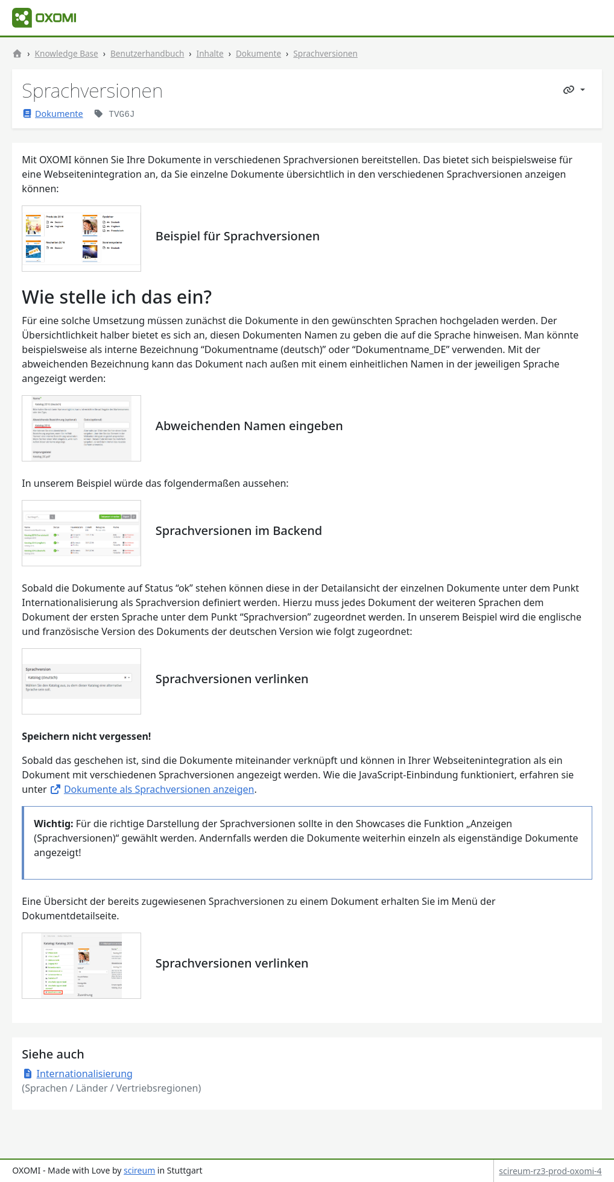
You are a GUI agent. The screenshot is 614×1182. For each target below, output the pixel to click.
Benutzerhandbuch (147, 53)
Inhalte (210, 53)
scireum (139, 1170)
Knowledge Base (66, 53)
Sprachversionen (325, 53)
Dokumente (258, 53)
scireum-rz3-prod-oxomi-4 (550, 1171)
